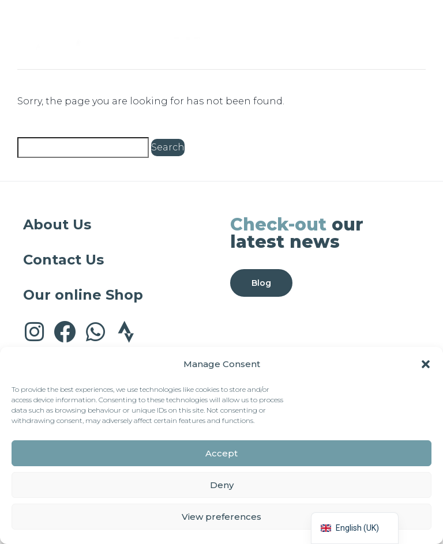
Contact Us (63, 259)
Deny (222, 484)
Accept (221, 453)
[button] (425, 364)
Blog (261, 283)
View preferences (221, 516)
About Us (57, 224)
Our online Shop (83, 294)
